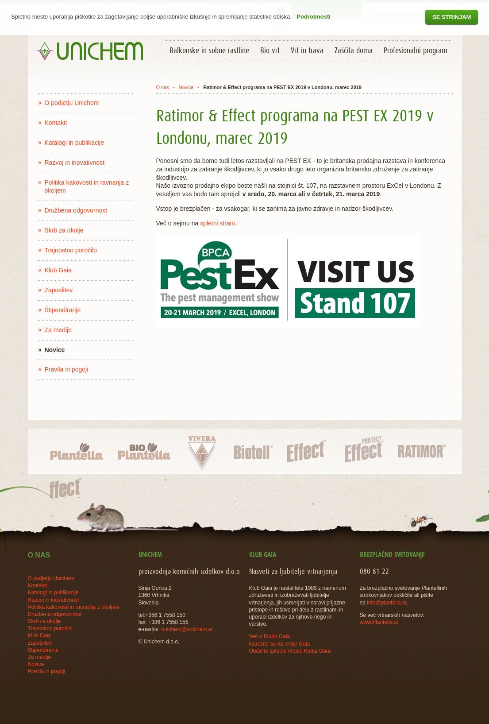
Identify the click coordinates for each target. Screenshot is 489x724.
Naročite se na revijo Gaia (279, 644)
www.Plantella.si (379, 622)
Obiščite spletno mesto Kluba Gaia (290, 651)
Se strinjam (451, 17)
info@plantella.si (386, 603)
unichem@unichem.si (186, 629)
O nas (162, 87)
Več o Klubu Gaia (269, 636)
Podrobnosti (313, 16)
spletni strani (217, 223)
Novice (186, 87)
